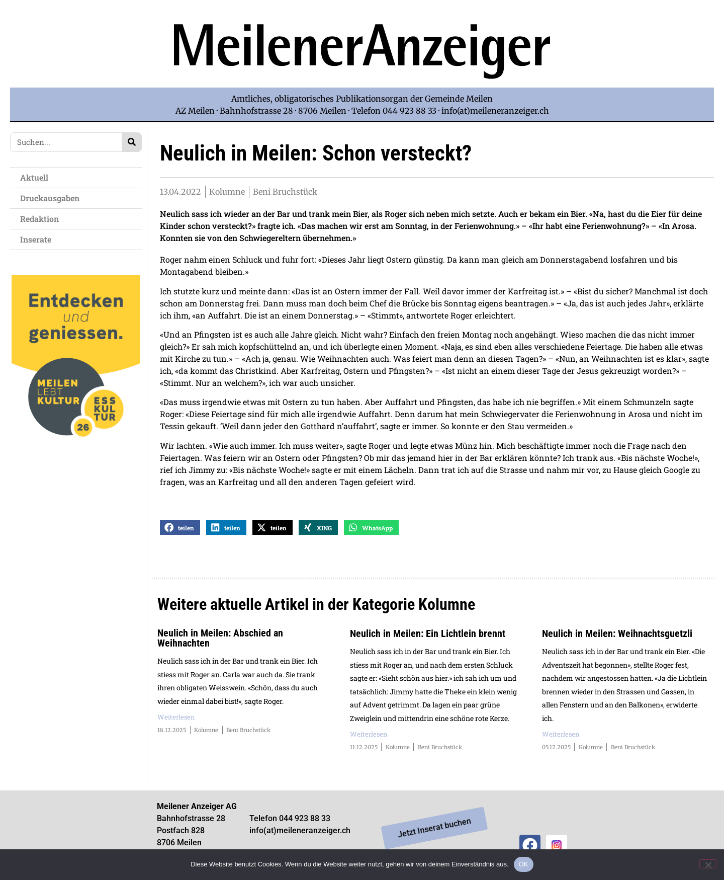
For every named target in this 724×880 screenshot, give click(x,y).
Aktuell (36, 177)
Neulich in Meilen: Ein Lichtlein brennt (427, 636)
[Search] (131, 142)
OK (523, 864)
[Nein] (707, 863)
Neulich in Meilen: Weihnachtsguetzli (617, 636)
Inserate (38, 239)
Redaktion (42, 218)
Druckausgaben (49, 198)
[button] (180, 530)
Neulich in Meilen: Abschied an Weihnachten (220, 641)
